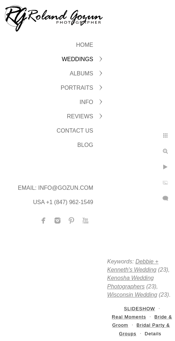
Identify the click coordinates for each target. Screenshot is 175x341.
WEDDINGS (77, 59)
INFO (86, 102)
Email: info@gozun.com (55, 188)
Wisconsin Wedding (132, 295)
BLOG (85, 145)
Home (84, 45)
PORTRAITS (77, 88)
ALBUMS (81, 73)
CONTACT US (74, 131)
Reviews (80, 116)
